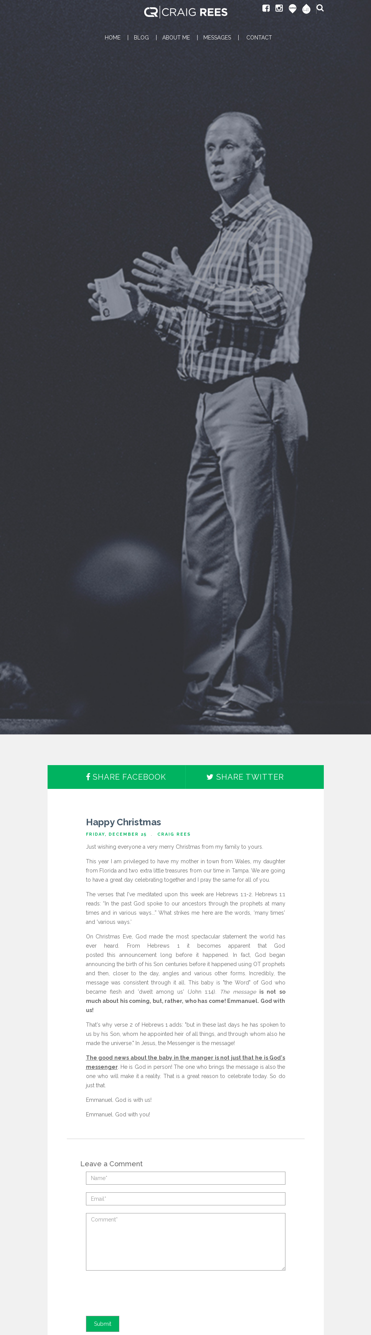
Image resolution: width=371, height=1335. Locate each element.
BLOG (141, 37)
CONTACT (259, 37)
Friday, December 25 (116, 834)
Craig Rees (174, 834)
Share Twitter (245, 777)
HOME (112, 37)
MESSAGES (217, 37)
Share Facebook (126, 777)
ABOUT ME (176, 37)
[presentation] (144, 1293)
